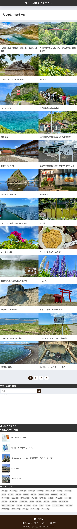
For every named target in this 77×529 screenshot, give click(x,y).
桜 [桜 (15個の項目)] (48, 505)
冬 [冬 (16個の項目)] (41, 505)
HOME (38, 519)
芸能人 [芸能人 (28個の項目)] (15, 498)
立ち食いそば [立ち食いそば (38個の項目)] (44, 494)
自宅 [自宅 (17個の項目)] (19, 505)
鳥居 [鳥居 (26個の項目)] (50, 498)
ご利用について (27, 523)
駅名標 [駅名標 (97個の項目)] (23, 491)
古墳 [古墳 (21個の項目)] (4, 501)
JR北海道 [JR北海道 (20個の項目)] (23, 501)
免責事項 (53, 523)
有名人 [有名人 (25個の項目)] (59, 498)
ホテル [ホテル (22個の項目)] (68, 498)
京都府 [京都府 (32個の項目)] (54, 494)
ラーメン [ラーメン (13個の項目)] (45, 509)
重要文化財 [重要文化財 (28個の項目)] (25, 498)
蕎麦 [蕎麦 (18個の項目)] (54, 501)
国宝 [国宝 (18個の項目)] (46, 501)
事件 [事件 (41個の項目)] (25, 494)
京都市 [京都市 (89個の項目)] (31, 491)
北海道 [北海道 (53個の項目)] (68, 491)
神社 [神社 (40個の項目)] (33, 494)
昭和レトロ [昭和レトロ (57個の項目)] (50, 491)
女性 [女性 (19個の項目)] (38, 501)
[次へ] (46, 378)
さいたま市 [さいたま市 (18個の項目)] (63, 501)
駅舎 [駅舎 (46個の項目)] (18, 494)
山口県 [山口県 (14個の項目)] (69, 505)
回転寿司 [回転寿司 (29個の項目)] (5, 498)
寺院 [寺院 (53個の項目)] (59, 491)
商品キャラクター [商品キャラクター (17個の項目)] (8, 505)
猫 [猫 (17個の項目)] (35, 505)
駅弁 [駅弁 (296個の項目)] (5, 491)
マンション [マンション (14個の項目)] (35, 509)
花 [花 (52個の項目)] (4, 494)
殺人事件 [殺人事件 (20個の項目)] (13, 501)
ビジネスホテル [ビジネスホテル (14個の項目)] (57, 505)
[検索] (39, 391)
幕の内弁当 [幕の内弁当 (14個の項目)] (16, 509)
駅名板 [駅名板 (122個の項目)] (13, 491)
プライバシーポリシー (40, 523)
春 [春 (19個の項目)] (32, 501)
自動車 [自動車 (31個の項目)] (63, 494)
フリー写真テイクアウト (38, 3)
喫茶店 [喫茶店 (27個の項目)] (43, 498)
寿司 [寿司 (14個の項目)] (25, 509)
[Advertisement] (38, 410)
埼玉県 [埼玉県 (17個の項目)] (27, 505)
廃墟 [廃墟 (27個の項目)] (34, 498)
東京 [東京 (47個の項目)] (10, 494)
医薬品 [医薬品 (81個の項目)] (40, 491)
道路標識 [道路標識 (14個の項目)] (5, 509)
